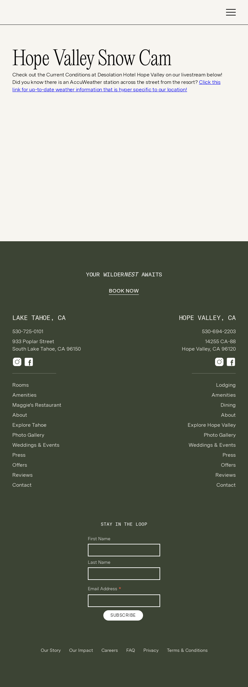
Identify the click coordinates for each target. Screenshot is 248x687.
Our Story (51, 650)
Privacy (151, 650)
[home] (34, 12)
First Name (99, 538)
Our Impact (81, 650)
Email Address (104, 588)
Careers (109, 650)
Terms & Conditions (187, 650)
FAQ (130, 650)
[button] (228, 12)
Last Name (99, 562)
